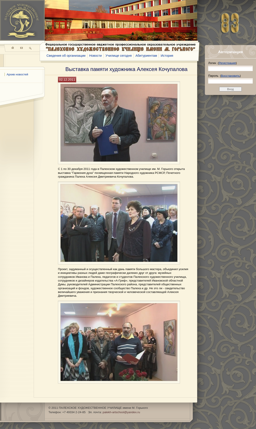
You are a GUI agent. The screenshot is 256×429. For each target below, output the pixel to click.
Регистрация (227, 63)
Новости (95, 55)
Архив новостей (17, 74)
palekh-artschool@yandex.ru (121, 412)
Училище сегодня (119, 55)
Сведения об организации (65, 55)
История (167, 55)
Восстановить (230, 75)
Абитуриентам (146, 55)
